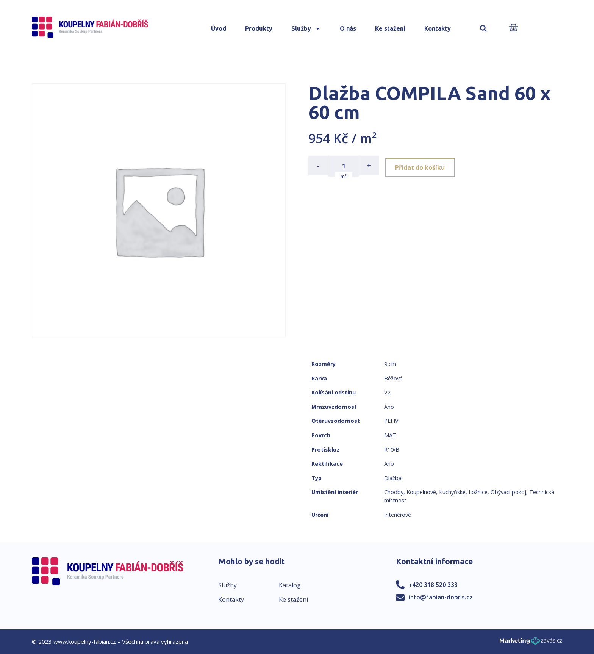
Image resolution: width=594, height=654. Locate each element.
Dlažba (393, 478)
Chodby (393, 492)
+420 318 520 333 (433, 584)
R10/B (391, 449)
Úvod (218, 28)
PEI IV (391, 420)
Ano (389, 406)
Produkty (258, 28)
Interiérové (397, 514)
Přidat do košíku (422, 165)
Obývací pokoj (508, 492)
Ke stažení (390, 28)
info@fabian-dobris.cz (441, 597)
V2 (387, 392)
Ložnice (478, 492)
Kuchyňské (452, 492)
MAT (390, 435)
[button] (483, 28)
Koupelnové (421, 492)
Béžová (393, 378)
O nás (348, 28)
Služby (306, 28)
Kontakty (437, 28)
